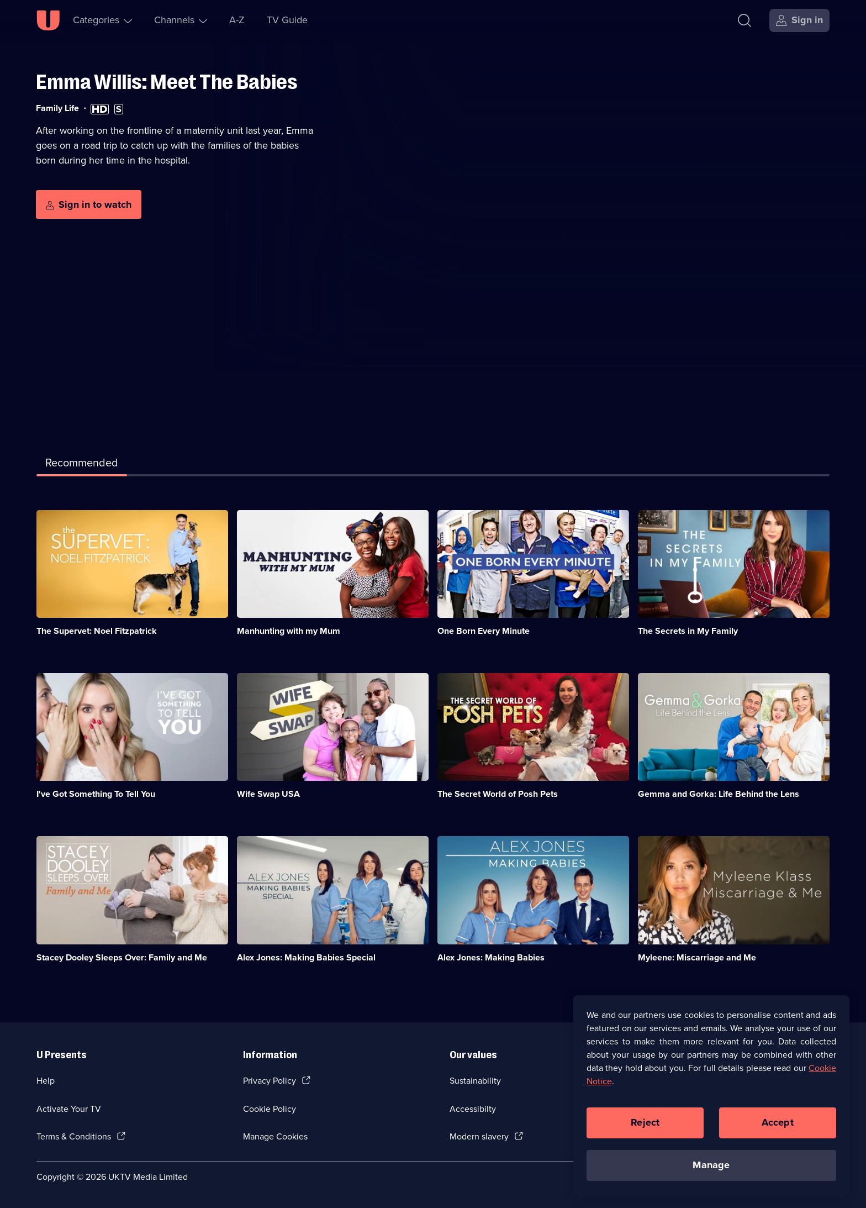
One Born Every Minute (483, 630)
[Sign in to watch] (88, 204)
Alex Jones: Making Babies (491, 957)
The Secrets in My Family (688, 630)
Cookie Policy (269, 1108)
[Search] (744, 20)
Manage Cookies (275, 1136)
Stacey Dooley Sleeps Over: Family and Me (121, 957)
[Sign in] (799, 20)
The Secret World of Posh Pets (497, 793)
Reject (645, 1128)
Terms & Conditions (73, 1136)
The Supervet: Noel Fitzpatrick (96, 630)
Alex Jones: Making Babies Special (306, 957)
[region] (711, 1101)
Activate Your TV (68, 1108)
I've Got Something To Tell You (95, 793)
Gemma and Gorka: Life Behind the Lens (718, 793)
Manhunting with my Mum (288, 630)
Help (45, 1080)
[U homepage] (48, 20)
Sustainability (475, 1080)
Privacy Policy (269, 1080)
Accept (778, 1128)
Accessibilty (473, 1108)
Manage (711, 1171)
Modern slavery (479, 1136)
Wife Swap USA (268, 793)
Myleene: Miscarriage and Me (697, 957)
